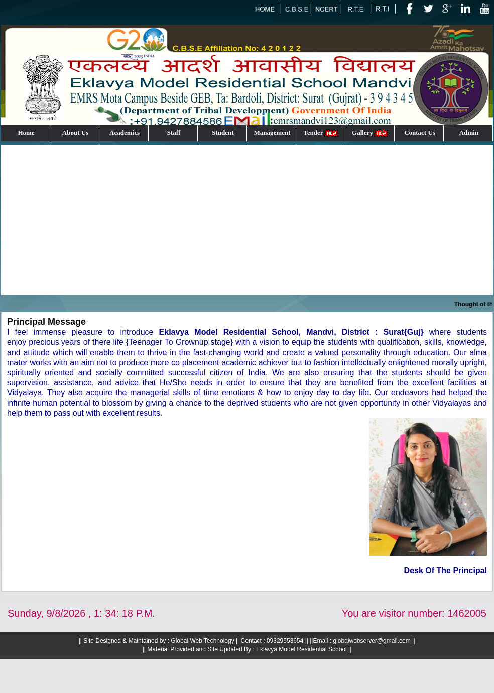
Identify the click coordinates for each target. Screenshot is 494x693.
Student (222, 132)
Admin (468, 132)
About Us (75, 132)
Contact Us (419, 132)
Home (26, 132)
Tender (321, 133)
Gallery (370, 133)
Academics (124, 132)
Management (272, 132)
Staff (174, 132)
